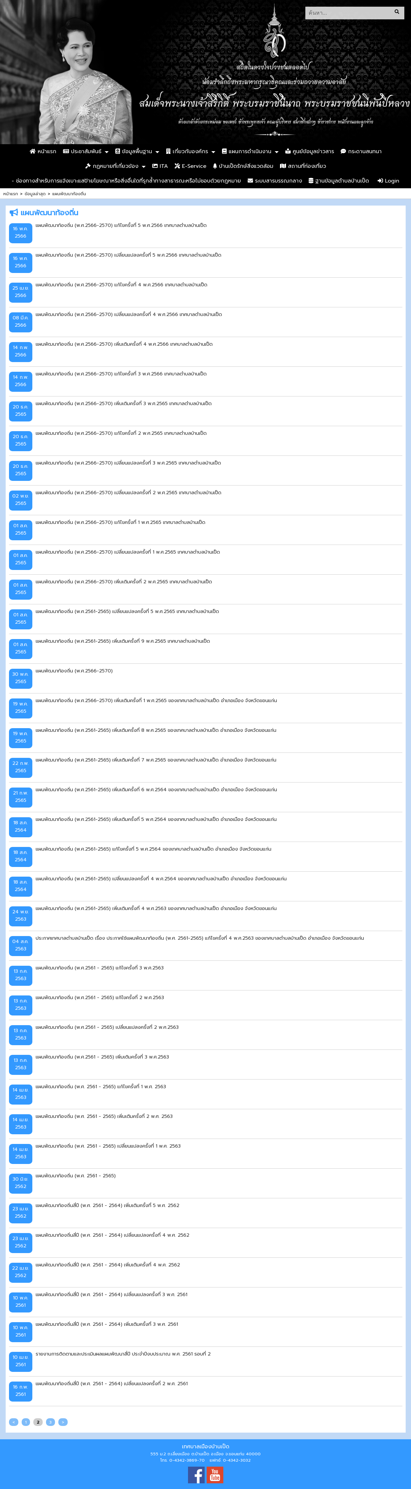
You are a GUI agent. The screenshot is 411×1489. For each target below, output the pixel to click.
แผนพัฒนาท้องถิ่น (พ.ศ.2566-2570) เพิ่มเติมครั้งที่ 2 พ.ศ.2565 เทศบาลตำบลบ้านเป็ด (124, 581)
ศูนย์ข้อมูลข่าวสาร (309, 151)
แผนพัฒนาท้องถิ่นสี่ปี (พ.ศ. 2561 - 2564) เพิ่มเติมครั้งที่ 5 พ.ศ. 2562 (107, 1205)
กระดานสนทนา (361, 151)
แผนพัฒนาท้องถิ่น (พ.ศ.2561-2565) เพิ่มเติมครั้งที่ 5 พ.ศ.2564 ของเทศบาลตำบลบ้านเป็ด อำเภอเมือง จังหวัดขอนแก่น (156, 819)
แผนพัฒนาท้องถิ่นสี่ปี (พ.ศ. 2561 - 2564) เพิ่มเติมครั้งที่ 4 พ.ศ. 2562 (108, 1264)
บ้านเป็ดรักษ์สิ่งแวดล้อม (243, 166)
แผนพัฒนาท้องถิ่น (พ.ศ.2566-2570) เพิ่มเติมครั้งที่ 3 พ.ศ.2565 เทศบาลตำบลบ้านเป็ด (124, 403)
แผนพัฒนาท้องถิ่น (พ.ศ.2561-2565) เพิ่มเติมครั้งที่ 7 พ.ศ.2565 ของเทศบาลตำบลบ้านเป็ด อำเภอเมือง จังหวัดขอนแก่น (156, 760)
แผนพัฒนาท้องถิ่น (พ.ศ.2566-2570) (74, 670)
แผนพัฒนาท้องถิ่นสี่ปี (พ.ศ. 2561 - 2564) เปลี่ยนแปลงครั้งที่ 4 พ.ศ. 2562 (112, 1235)
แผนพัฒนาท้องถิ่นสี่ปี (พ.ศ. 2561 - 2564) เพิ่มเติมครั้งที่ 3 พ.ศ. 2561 (107, 1324)
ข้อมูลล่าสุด (35, 194)
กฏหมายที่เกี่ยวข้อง (111, 166)
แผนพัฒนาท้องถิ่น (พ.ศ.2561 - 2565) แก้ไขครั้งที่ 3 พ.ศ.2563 (100, 967)
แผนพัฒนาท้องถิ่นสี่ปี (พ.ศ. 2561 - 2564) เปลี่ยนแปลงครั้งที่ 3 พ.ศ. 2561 (111, 1294)
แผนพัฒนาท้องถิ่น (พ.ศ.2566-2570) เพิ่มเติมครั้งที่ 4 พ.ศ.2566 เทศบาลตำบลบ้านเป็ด (124, 344)
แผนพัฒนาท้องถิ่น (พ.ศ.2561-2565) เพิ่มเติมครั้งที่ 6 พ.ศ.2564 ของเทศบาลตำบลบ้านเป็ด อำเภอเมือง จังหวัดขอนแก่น (156, 789)
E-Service (190, 166)
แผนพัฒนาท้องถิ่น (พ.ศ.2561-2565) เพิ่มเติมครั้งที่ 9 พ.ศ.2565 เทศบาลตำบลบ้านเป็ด (123, 641)
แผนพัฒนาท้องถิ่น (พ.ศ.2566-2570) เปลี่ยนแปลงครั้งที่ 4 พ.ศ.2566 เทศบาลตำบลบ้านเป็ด (129, 314)
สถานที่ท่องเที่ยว (303, 166)
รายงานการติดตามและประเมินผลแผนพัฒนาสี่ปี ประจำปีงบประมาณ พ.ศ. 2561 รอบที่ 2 (123, 1354)
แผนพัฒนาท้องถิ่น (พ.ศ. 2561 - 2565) (76, 1175)
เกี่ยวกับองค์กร (187, 151)
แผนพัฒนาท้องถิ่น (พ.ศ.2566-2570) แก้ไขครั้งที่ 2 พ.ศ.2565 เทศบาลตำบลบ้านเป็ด (121, 433)
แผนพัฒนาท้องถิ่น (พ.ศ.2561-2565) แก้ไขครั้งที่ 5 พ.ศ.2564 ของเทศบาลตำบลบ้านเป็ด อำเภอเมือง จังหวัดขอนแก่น (153, 849)
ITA (160, 166)
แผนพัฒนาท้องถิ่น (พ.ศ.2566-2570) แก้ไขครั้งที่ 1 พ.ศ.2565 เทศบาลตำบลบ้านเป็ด (120, 522)
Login (388, 181)
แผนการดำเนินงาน (246, 151)
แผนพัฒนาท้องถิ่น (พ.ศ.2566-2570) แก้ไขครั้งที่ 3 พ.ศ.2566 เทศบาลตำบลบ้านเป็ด (121, 373)
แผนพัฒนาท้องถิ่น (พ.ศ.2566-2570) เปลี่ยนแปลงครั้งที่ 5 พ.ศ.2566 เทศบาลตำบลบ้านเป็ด (128, 255)
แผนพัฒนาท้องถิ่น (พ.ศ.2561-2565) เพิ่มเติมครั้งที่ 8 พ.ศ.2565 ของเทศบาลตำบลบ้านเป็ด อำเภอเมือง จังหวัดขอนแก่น (156, 730)
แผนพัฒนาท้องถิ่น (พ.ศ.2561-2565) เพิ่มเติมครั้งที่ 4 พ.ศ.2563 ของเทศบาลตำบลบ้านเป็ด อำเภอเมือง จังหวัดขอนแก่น (156, 908)
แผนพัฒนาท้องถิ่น (69, 194)
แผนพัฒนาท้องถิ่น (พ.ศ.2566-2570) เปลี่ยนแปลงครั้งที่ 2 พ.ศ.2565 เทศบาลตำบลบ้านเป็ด (128, 492)
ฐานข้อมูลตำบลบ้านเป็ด (339, 181)
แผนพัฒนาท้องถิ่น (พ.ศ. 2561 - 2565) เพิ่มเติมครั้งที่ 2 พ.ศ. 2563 (104, 1116)
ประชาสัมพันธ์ (82, 151)
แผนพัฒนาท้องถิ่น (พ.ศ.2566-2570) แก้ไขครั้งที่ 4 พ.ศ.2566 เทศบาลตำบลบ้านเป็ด (121, 284)
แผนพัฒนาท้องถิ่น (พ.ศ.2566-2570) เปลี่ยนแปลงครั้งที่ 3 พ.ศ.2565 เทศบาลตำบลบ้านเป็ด (128, 463)
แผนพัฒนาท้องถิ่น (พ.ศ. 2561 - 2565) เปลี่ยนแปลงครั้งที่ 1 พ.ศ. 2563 (108, 1146)
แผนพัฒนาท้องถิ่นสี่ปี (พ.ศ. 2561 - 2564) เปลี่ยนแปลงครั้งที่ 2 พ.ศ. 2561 (112, 1383)
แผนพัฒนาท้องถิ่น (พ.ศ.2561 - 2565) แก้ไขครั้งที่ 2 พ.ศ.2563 (100, 997)
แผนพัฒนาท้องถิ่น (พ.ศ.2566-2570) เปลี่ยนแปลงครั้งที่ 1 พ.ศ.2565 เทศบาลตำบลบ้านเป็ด (128, 552)
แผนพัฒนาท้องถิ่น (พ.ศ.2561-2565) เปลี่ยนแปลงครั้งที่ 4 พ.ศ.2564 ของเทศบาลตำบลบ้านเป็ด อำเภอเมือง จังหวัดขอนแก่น (161, 878)
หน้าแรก (43, 151)
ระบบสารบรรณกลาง (275, 181)
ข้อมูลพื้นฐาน (133, 151)
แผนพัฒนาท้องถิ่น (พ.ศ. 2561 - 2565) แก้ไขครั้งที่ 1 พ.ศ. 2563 (101, 1086)
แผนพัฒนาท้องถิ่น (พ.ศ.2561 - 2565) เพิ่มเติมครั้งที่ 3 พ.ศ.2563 (102, 1057)
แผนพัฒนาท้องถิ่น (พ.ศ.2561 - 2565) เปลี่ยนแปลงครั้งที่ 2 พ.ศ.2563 (107, 1027)
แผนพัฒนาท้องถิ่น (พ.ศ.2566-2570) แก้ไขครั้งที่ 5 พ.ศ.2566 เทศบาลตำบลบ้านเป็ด (121, 225)
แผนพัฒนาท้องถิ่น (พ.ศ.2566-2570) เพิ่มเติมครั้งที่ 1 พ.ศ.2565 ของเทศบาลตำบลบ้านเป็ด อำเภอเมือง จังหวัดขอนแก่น (156, 700)
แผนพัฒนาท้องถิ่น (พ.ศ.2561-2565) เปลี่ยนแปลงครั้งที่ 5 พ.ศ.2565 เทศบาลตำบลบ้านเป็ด (127, 611)
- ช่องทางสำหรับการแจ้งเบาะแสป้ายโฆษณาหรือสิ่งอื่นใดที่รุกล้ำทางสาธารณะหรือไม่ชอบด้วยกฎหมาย (126, 181)
